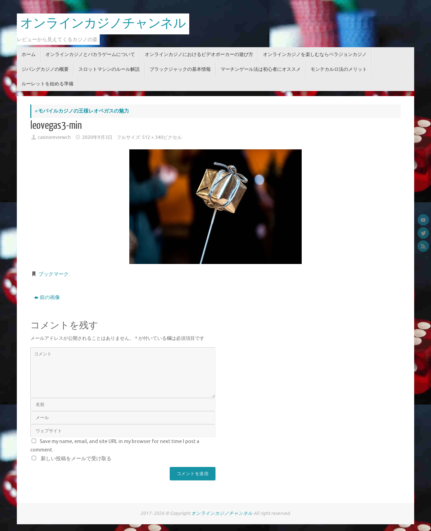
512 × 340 (152, 137)
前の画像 (47, 297)
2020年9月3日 (97, 137)
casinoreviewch (54, 137)
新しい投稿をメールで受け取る (76, 458)
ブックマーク (53, 274)
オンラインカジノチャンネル (103, 23)
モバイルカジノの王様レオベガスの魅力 (82, 111)
